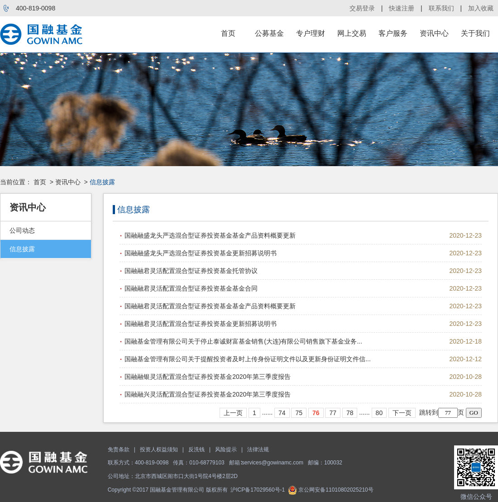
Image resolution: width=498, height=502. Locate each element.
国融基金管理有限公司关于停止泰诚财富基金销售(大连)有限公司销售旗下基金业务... (243, 341)
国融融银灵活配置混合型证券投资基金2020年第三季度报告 (207, 376)
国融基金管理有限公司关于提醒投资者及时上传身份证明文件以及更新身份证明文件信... (247, 359)
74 (282, 412)
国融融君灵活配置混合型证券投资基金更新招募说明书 (200, 323)
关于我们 (475, 33)
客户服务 (392, 33)
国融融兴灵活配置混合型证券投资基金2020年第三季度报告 (207, 394)
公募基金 (269, 33)
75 (298, 412)
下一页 (402, 412)
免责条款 (118, 449)
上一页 (233, 412)
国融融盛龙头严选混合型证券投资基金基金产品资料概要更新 (210, 235)
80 (379, 412)
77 (332, 412)
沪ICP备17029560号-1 (257, 490)
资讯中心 (434, 33)
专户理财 (310, 33)
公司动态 (22, 230)
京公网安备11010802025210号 (331, 490)
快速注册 (401, 8)
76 (316, 412)
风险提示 (226, 449)
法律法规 (258, 449)
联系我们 (441, 8)
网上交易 (351, 33)
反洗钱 (196, 449)
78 (350, 412)
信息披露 (22, 249)
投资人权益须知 (159, 449)
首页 (228, 33)
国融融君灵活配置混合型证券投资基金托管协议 (191, 270)
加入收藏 (480, 8)
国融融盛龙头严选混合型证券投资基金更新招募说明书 (200, 253)
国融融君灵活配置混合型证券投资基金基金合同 (191, 288)
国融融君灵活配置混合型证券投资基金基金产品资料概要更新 (210, 306)
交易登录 (362, 8)
